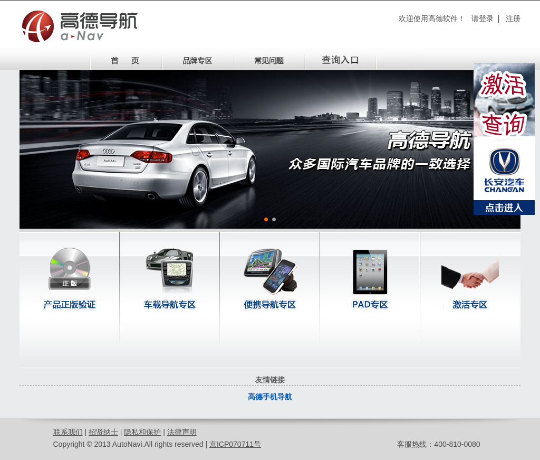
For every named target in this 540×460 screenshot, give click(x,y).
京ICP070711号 (235, 444)
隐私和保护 (142, 432)
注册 (513, 18)
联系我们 (68, 432)
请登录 (482, 18)
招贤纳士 (103, 432)
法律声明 (182, 432)
